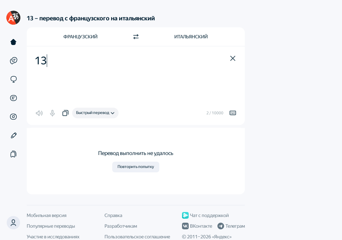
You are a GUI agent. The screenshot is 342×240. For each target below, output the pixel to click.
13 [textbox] (41, 60)
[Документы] (13, 98)
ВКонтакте (197, 226)
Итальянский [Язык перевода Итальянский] (191, 36)
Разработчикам (121, 226)
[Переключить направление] (136, 36)
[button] (13, 222)
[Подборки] (13, 154)
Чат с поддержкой (205, 215)
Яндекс (221, 236)
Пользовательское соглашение (137, 236)
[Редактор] (13, 135)
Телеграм (231, 226)
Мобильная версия (46, 215)
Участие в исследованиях (53, 236)
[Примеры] (13, 60)
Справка (113, 215)
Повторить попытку (136, 166)
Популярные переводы (51, 226)
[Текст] (13, 42)
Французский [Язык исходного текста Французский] (80, 36)
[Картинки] (13, 116)
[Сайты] (13, 79)
